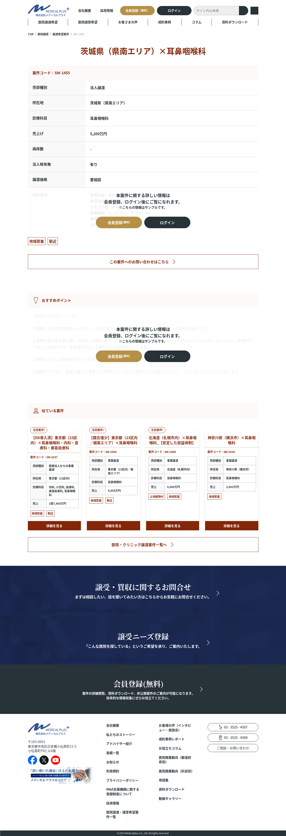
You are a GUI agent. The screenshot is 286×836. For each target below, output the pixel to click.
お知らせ (112, 762)
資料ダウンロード (235, 22)
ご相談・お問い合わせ (233, 748)
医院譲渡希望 (48, 22)
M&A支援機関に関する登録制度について (122, 791)
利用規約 (112, 771)
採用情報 (106, 10)
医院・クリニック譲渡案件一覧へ (139, 544)
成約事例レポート (172, 739)
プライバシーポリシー (122, 780)
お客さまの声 (128, 22)
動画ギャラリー (170, 798)
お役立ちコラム (170, 748)
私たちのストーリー (120, 734)
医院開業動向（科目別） (176, 771)
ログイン (174, 10)
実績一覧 (112, 753)
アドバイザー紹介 (119, 743)
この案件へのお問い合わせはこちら (139, 261)
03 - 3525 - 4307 (236, 727)
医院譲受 (43, 34)
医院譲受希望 (87, 22)
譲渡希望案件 (61, 34)
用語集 (163, 780)
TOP (31, 34)
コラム (196, 22)
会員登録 (137, 10)
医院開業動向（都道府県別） (175, 759)
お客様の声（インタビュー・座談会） (175, 727)
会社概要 (84, 10)
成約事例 (164, 22)
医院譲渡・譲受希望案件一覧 (122, 814)
